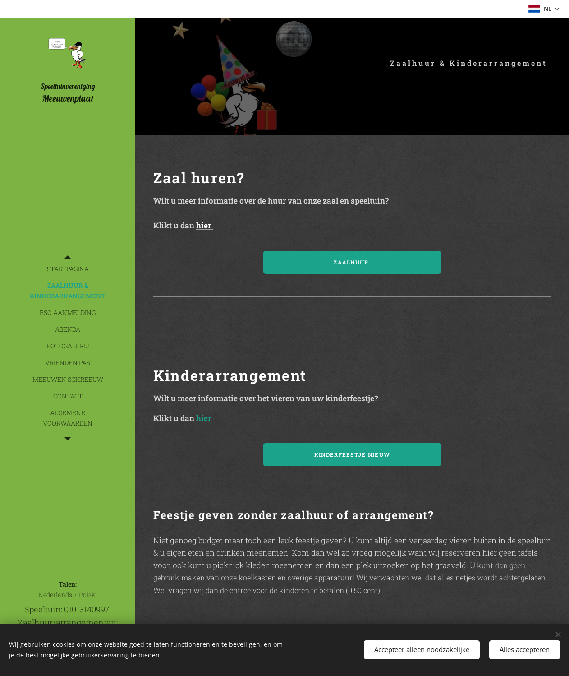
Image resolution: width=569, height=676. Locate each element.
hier (204, 225)
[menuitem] (68, 269)
